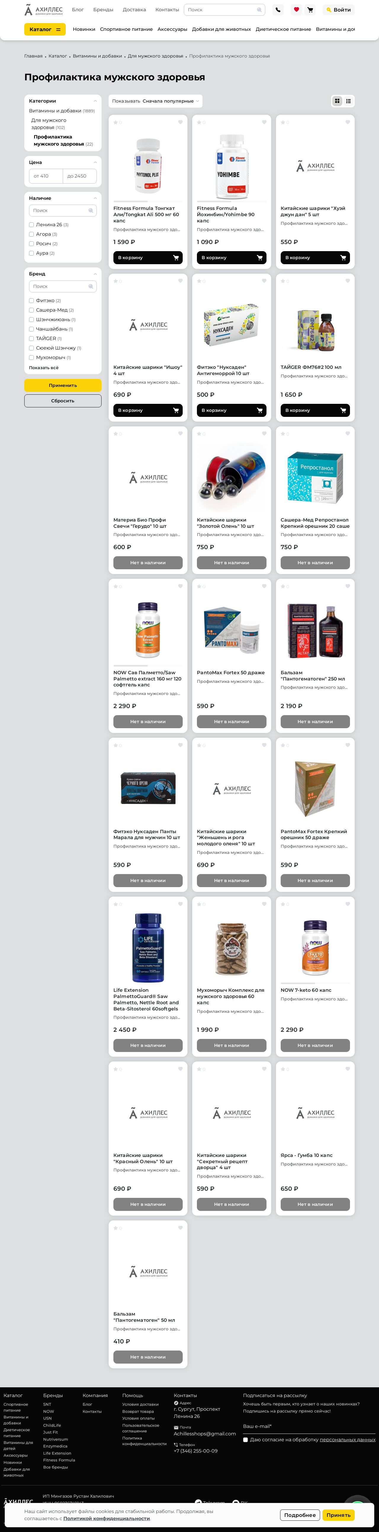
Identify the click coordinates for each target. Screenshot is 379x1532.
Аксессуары (172, 29)
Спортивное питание (126, 29)
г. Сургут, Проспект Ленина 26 (197, 1412)
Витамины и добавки (342, 29)
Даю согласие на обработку (312, 1439)
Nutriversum (55, 1439)
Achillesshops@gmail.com (205, 1434)
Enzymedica (55, 1446)
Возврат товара (138, 1411)
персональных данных (347, 1439)
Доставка (134, 9)
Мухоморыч (53, 357)
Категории (42, 101)
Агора (46, 234)
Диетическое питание (283, 29)
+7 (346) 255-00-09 (196, 1451)
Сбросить (62, 401)
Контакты (167, 9)
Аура (45, 253)
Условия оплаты (138, 1418)
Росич (47, 243)
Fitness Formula (59, 1460)
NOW (48, 1411)
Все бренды (55, 1467)
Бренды (103, 9)
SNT (47, 1404)
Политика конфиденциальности (144, 1441)
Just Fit (50, 1432)
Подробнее (300, 1515)
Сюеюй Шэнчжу (58, 348)
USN (47, 1418)
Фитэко (48, 300)
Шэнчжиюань (56, 319)
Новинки (84, 29)
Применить (63, 385)
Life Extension (57, 1453)
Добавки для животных (221, 29)
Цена (35, 162)
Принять (339, 1515)
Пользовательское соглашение (140, 1428)
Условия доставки (140, 1404)
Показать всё (44, 368)
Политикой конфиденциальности (106, 1518)
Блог (78, 9)
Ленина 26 (52, 224)
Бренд (37, 274)
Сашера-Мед (55, 310)
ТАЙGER (49, 338)
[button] (156, 101)
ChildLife (52, 1425)
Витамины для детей (18, 1445)
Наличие (40, 198)
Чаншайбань (54, 329)
